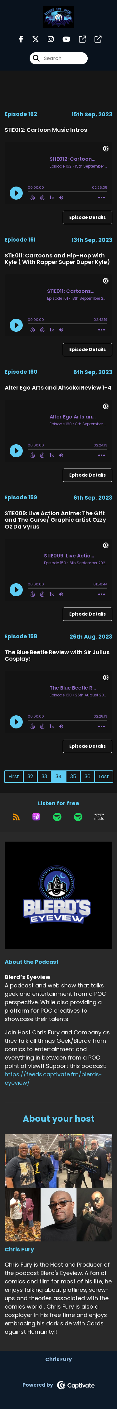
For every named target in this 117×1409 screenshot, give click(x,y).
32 (30, 776)
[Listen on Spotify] (57, 816)
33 (44, 776)
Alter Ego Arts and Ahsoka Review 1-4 (58, 387)
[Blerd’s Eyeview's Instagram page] (47, 39)
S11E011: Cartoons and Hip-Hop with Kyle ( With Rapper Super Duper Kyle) (57, 259)
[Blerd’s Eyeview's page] (78, 39)
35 (73, 776)
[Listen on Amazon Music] (99, 816)
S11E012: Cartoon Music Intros (46, 130)
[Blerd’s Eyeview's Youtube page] (62, 39)
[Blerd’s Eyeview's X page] (32, 39)
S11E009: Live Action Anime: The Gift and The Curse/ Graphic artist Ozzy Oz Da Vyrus (55, 519)
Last (104, 776)
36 (87, 776)
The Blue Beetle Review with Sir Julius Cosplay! (57, 655)
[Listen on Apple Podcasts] (36, 816)
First (13, 776)
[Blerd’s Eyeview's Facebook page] (21, 39)
